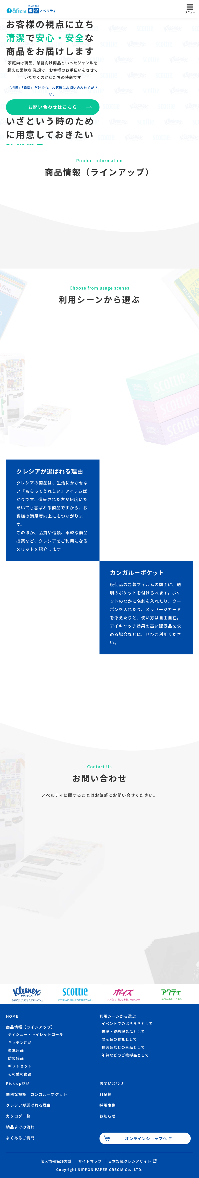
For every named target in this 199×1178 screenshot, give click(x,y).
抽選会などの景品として (123, 1047)
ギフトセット (20, 1066)
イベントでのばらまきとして (127, 1023)
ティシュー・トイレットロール (35, 1034)
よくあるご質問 (20, 1137)
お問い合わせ (112, 1083)
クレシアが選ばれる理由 (29, 1105)
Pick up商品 (18, 1083)
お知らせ (108, 1116)
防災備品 (16, 1058)
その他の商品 (20, 1074)
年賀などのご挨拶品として (125, 1055)
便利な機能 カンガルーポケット (37, 1094)
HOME (12, 1016)
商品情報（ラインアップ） (31, 1027)
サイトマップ (88, 1161)
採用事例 (108, 1105)
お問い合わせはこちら (53, 107)
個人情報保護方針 (50, 1161)
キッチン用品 (20, 1042)
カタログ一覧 (18, 1116)
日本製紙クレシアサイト (133, 1161)
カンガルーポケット (139, 572)
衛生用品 (16, 1050)
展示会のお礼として (119, 1039)
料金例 (106, 1094)
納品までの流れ (20, 1126)
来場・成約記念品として (123, 1031)
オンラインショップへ (146, 1138)
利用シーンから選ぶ (118, 1016)
